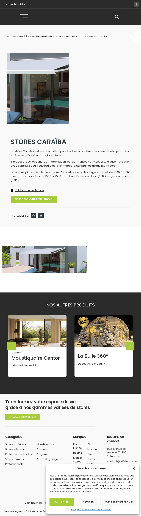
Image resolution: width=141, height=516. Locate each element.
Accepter (62, 501)
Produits (24, 39)
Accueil (11, 39)
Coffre (82, 39)
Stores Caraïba (98, 39)
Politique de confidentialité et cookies (91, 509)
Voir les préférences (119, 501)
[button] (134, 468)
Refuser (88, 501)
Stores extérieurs (43, 39)
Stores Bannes (65, 39)
